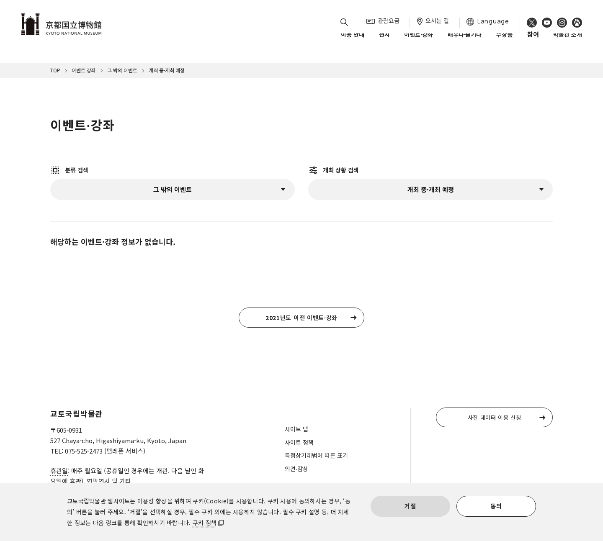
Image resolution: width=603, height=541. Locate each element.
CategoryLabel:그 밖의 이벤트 (172, 189)
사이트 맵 (296, 429)
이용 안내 (352, 41)
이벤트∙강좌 (418, 41)
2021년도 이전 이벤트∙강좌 (301, 317)
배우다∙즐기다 (465, 41)
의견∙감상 (296, 468)
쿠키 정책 (204, 522)
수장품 (504, 41)
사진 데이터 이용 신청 (494, 417)
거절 (410, 506)
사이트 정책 (299, 442)
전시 (384, 41)
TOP (55, 70)
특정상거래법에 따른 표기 (316, 455)
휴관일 (59, 470)
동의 (496, 506)
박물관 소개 (567, 41)
